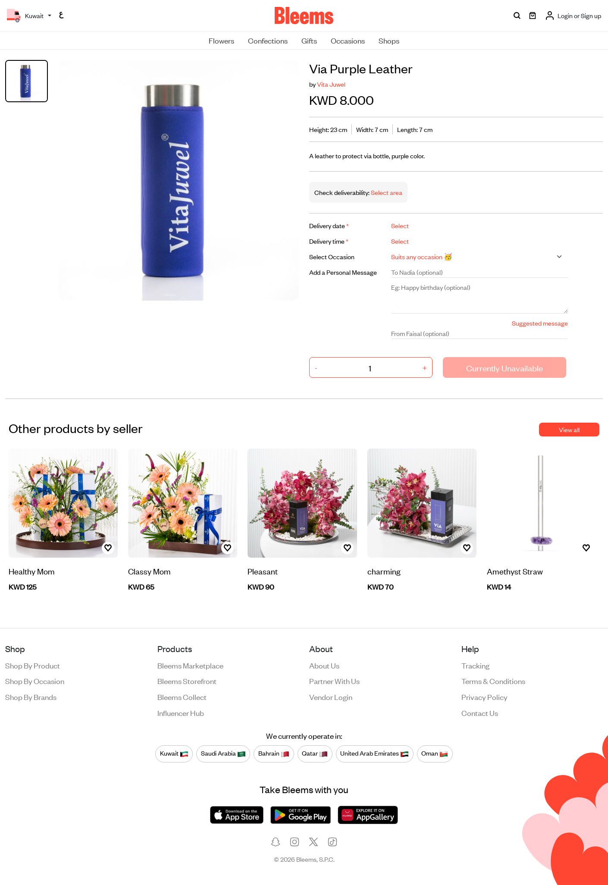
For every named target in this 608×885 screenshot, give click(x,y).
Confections (268, 40)
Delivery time (328, 240)
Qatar (315, 753)
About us (324, 665)
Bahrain (273, 753)
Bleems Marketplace (190, 665)
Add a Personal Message (343, 271)
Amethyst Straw (515, 570)
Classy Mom (149, 570)
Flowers (221, 40)
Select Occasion (331, 256)
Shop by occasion (34, 680)
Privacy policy (484, 696)
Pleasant (263, 570)
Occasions (348, 40)
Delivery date (329, 225)
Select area (386, 192)
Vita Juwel (331, 83)
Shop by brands (30, 696)
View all (569, 429)
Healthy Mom (32, 570)
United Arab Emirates (374, 753)
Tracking (475, 665)
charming (384, 570)
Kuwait (174, 753)
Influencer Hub (180, 712)
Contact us (479, 712)
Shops (389, 40)
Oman (434, 753)
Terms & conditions (493, 680)
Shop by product (32, 665)
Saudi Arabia (223, 753)
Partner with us (334, 680)
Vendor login (330, 696)
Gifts (309, 40)
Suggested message (540, 322)
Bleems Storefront (186, 680)
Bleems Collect (182, 696)
